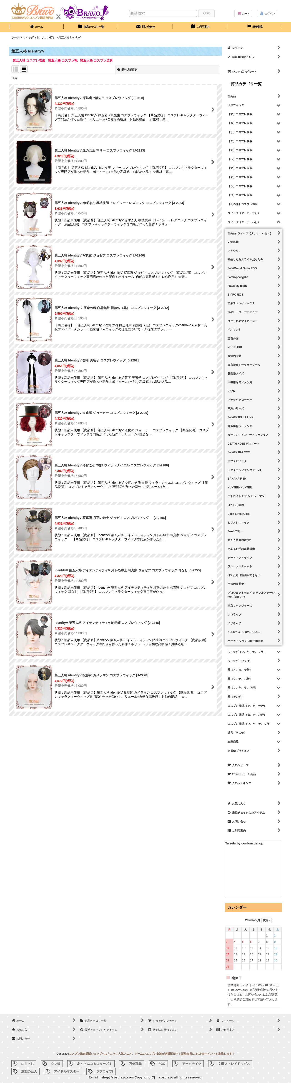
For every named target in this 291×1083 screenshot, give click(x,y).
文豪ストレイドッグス (234, 1064)
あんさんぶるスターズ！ (94, 1064)
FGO (161, 1064)
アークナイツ (191, 1064)
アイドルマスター (66, 1071)
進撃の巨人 (29, 1071)
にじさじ (27, 1064)
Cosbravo (62, 1053)
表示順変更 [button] (127, 69)
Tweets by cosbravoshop (244, 843)
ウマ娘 (55, 1064)
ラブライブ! (104, 1071)
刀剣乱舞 (135, 1064)
